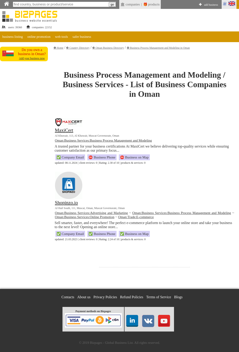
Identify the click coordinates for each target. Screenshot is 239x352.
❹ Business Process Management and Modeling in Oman (158, 47)
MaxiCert (64, 130)
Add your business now (32, 58)
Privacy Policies (105, 297)
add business (211, 4)
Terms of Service (158, 297)
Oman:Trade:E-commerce (136, 217)
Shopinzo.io (66, 202)
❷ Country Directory (77, 47)
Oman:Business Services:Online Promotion (84, 217)
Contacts (68, 297)
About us (84, 297)
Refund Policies (131, 297)
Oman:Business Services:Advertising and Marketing (91, 213)
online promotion (38, 36)
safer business (82, 36)
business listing (12, 36)
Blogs (178, 297)
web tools (61, 36)
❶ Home (58, 47)
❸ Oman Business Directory (108, 47)
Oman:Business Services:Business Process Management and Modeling (103, 140)
